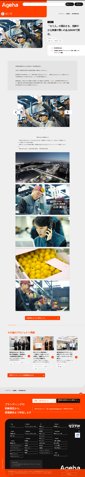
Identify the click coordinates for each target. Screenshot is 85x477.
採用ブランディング (52, 38)
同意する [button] (69, 474)
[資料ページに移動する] (68, 401)
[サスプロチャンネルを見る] (74, 426)
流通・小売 (50, 40)
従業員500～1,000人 (58, 40)
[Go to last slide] (17, 112)
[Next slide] (68, 112)
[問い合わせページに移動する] (44, 401)
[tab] (44, 128)
